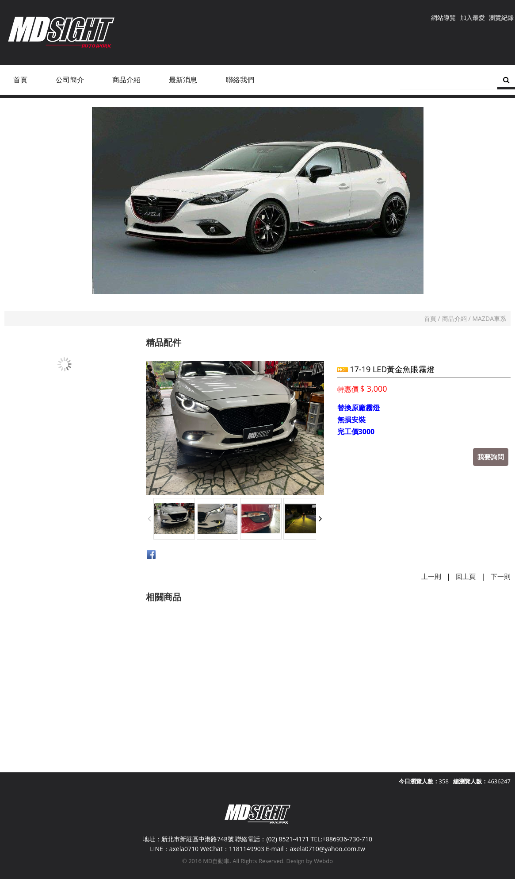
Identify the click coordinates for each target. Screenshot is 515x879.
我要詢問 (490, 456)
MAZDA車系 (489, 318)
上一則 (431, 576)
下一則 (501, 576)
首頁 (430, 318)
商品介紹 (454, 318)
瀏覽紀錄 (501, 17)
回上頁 (466, 576)
